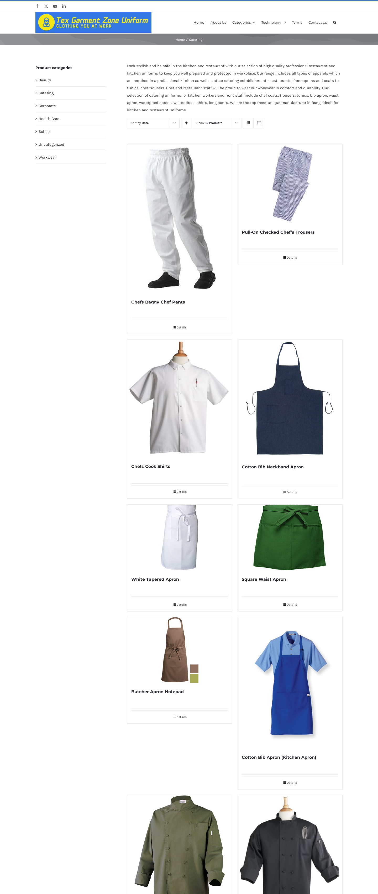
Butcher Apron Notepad (157, 691)
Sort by (140, 123)
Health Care (49, 118)
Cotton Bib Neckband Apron (273, 466)
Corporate (47, 105)
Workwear (47, 157)
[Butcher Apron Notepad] (179, 650)
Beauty (45, 80)
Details (181, 327)
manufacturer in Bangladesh (307, 102)
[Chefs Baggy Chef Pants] (179, 218)
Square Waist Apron (264, 579)
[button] (334, 22)
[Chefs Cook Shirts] (179, 398)
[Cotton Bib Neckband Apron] (290, 399)
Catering (46, 93)
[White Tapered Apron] (179, 537)
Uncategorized (51, 144)
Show (209, 123)
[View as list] (259, 123)
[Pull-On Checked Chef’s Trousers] (290, 183)
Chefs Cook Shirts (150, 466)
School (45, 131)
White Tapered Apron (155, 579)
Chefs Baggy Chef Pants (158, 302)
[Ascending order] (186, 123)
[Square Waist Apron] (290, 537)
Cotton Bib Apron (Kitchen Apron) (279, 757)
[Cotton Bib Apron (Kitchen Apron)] (290, 682)
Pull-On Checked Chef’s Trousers (278, 232)
